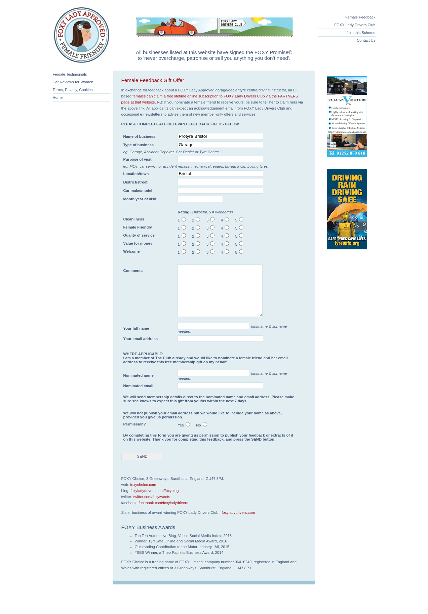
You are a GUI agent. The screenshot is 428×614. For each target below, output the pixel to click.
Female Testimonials (70, 74)
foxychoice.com (143, 495)
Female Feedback (360, 17)
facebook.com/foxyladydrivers (163, 513)
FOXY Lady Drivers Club (354, 25)
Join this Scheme (361, 33)
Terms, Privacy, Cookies (73, 90)
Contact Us (366, 40)
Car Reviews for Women (73, 82)
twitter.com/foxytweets (151, 507)
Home (58, 97)
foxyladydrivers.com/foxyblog (154, 501)
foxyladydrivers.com (238, 523)
